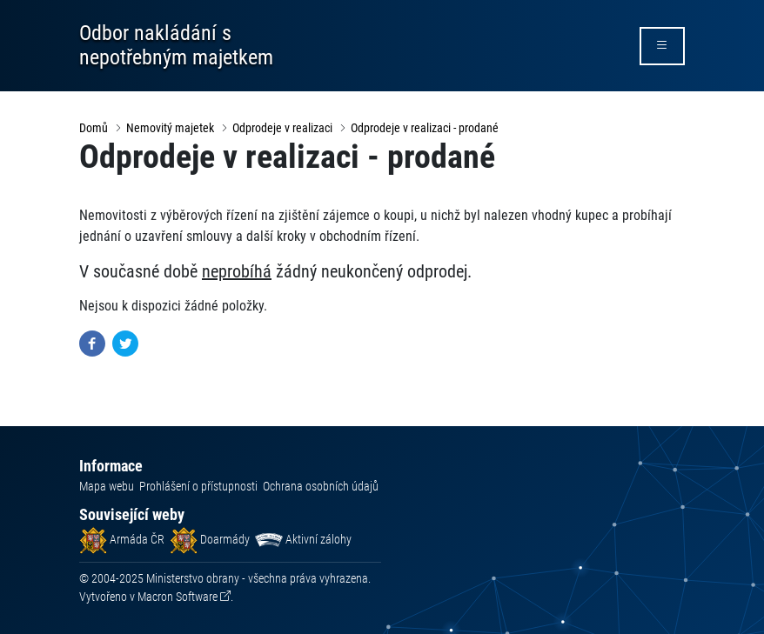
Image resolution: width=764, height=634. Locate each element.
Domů (93, 128)
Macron (177, 597)
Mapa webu (106, 486)
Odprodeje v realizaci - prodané (425, 128)
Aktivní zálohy (303, 539)
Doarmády (210, 539)
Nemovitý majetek (170, 128)
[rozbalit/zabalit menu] (662, 46)
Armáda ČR (121, 539)
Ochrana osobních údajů (321, 486)
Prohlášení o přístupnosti (198, 486)
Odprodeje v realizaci (282, 128)
